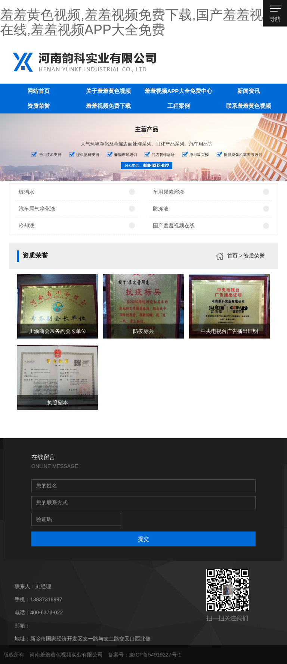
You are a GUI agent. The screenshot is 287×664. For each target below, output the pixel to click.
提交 (143, 539)
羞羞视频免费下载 (108, 106)
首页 (232, 256)
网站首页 (38, 91)
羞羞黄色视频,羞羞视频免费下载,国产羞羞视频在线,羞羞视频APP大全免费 (138, 22)
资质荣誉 (38, 106)
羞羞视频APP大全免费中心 (178, 91)
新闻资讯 (248, 91)
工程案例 (178, 106)
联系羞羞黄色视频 (248, 106)
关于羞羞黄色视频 (108, 91)
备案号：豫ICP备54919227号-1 (144, 655)
